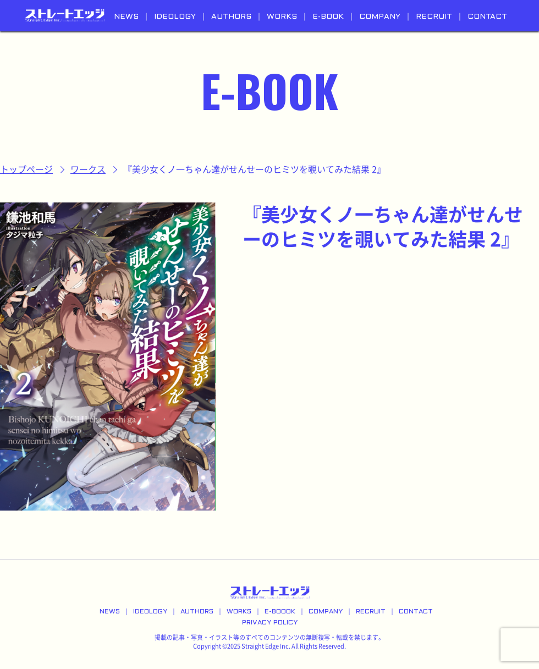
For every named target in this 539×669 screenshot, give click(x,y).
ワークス (88, 169)
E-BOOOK (280, 611)
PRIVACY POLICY (270, 622)
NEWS (126, 16)
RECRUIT (434, 16)
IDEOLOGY (175, 16)
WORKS (282, 16)
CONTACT (487, 16)
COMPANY (379, 16)
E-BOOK (328, 16)
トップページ (26, 169)
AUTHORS (231, 16)
